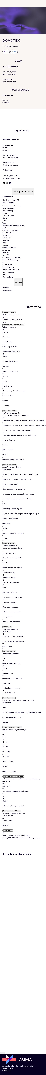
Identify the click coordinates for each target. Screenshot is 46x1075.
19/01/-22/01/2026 (9, 72)
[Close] (2, 1053)
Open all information (9, 312)
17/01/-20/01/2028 (9, 74)
